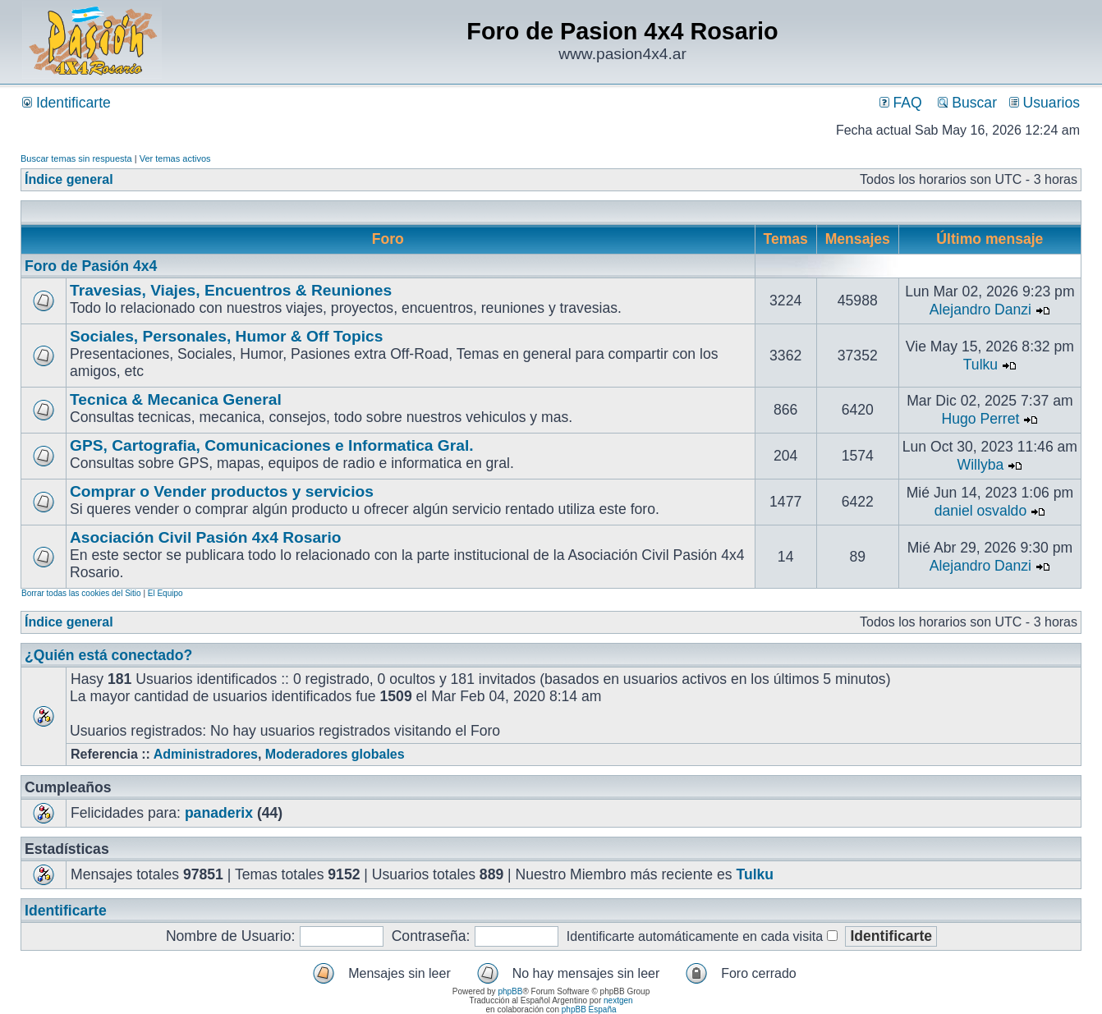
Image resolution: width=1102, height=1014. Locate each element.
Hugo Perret (981, 419)
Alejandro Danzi (980, 309)
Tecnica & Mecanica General (176, 399)
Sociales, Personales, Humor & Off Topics (226, 336)
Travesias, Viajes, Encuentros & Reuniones (231, 290)
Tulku (980, 364)
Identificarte (66, 102)
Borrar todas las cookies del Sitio (81, 593)
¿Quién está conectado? (108, 655)
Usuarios (1044, 102)
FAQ (900, 102)
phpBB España (589, 1009)
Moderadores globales (335, 754)
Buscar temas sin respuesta (76, 158)
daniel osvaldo (980, 510)
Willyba (980, 465)
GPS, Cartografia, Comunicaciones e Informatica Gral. (272, 445)
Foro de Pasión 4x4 (91, 266)
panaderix (219, 813)
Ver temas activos (175, 158)
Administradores (206, 754)
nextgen (618, 1000)
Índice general (69, 179)
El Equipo (165, 593)
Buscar (967, 102)
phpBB (510, 991)
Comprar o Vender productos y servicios (222, 491)
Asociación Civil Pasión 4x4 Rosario (206, 537)
